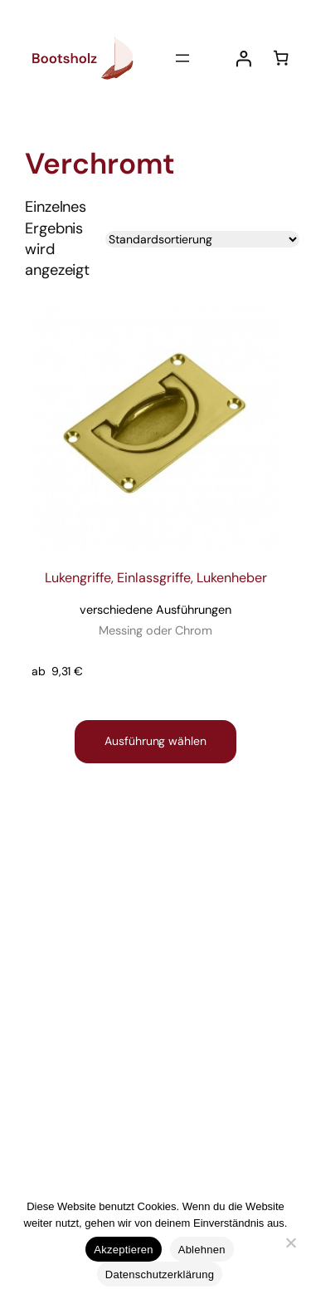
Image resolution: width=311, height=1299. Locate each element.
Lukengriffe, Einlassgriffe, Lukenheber (156, 604)
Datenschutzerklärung (159, 1274)
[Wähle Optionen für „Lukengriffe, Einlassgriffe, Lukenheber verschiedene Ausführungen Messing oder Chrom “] (155, 741)
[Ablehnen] (290, 1242)
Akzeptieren (123, 1249)
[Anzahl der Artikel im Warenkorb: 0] (280, 57)
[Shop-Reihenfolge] (202, 239)
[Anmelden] (243, 58)
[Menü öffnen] (182, 58)
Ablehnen (202, 1249)
